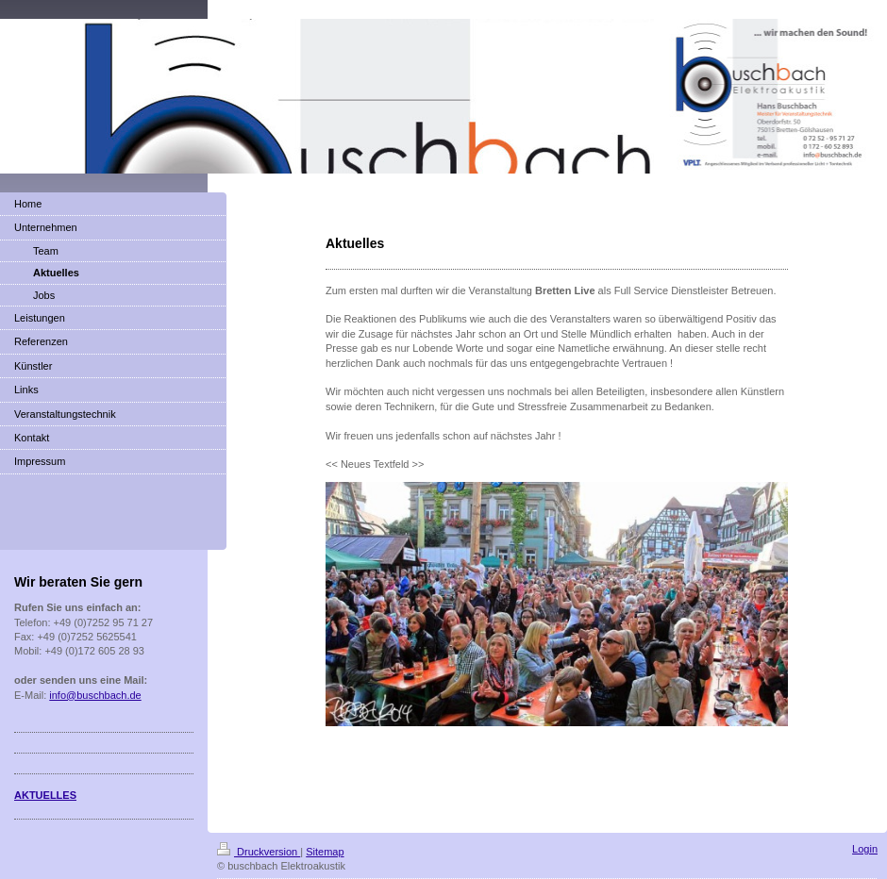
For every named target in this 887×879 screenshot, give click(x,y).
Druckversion (258, 851)
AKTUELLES (45, 795)
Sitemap (324, 851)
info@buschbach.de (95, 695)
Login (865, 848)
